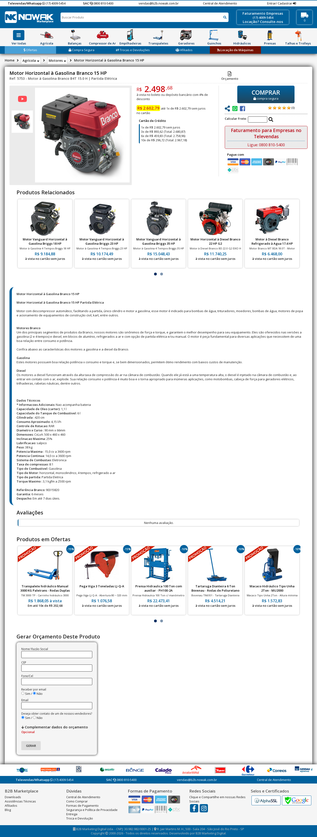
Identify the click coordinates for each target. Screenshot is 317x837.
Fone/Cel (27, 676)
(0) (293, 108)
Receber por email (33, 689)
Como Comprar (77, 801)
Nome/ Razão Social (34, 649)
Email (24, 700)
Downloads (13, 797)
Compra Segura (81, 50)
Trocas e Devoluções (133, 50)
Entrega (71, 814)
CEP (23, 662)
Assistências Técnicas (20, 801)
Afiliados (184, 50)
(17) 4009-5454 (54, 3)
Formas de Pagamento (82, 805)
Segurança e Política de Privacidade (92, 810)
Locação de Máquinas (235, 50)
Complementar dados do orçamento (54, 729)
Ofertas (30, 50)
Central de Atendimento (220, 3)
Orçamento (229, 76)
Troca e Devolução (79, 818)
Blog (8, 810)
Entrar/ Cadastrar (280, 3)
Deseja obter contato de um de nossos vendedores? (56, 714)
